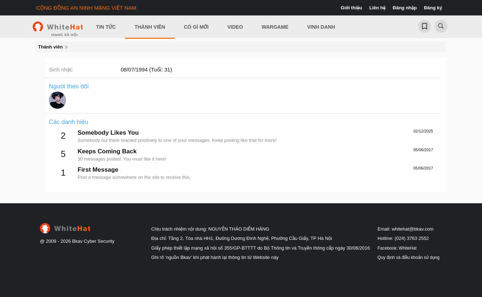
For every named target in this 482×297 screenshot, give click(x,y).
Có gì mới (196, 27)
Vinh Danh (321, 27)
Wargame (275, 27)
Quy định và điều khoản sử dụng (408, 257)
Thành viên (149, 27)
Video (235, 27)
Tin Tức (106, 27)
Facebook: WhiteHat (397, 248)
